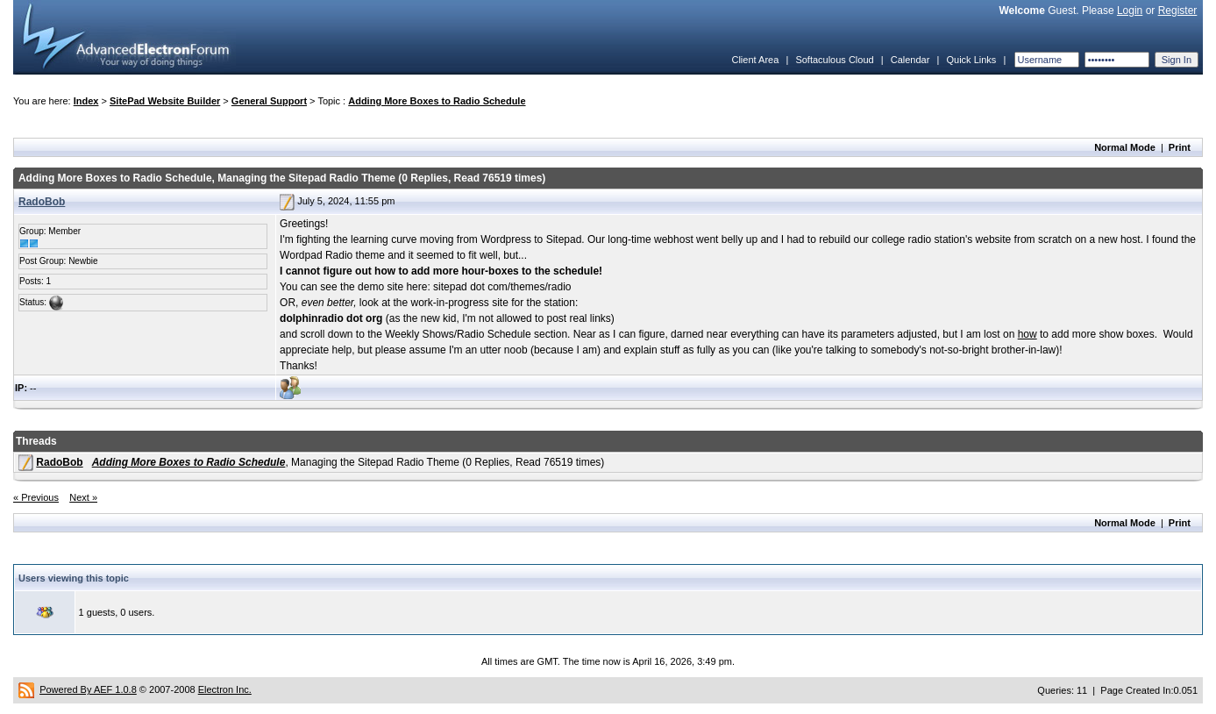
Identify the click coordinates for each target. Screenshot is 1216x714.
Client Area (755, 59)
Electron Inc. (225, 689)
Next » (83, 497)
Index (86, 101)
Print (1180, 147)
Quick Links (971, 59)
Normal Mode (1125, 147)
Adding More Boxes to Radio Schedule (436, 101)
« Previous (36, 497)
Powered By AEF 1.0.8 (88, 689)
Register (1178, 10)
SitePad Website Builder (165, 101)
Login (1129, 10)
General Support (269, 101)
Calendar (910, 59)
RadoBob (41, 202)
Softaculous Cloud (834, 59)
